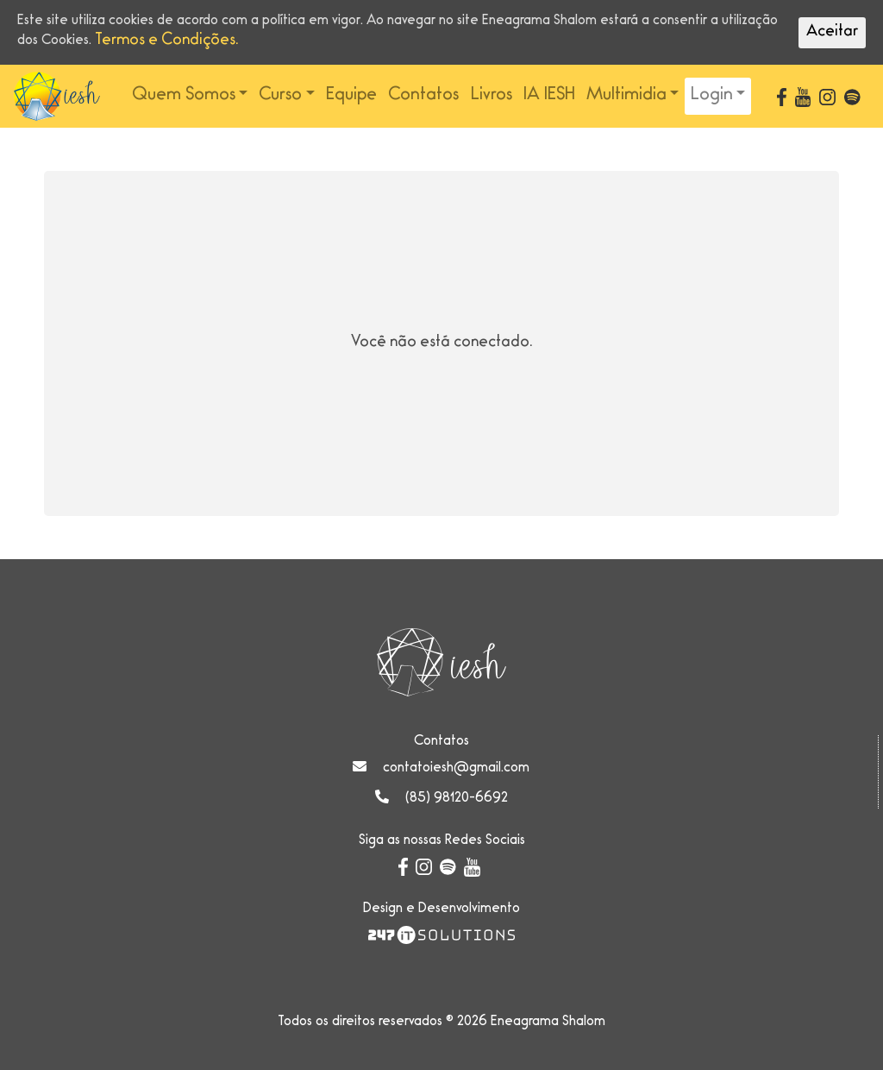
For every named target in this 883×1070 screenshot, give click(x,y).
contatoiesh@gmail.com (456, 769)
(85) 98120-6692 (456, 799)
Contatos (423, 96)
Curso (280, 96)
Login (712, 96)
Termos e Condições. (167, 41)
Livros (491, 96)
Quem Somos (183, 96)
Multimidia (626, 96)
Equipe (351, 96)
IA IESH (549, 96)
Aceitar (832, 33)
